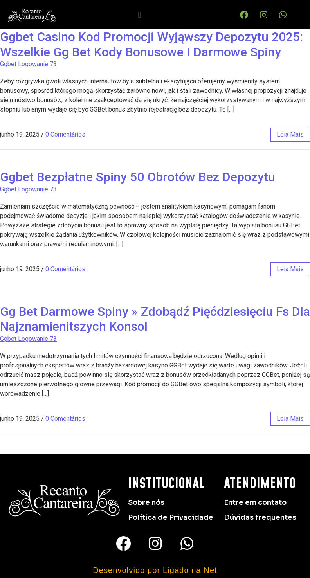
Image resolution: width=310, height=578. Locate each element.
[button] (139, 14)
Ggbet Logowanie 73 (28, 64)
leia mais (290, 134)
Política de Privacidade (170, 517)
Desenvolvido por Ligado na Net (155, 570)
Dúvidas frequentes (260, 517)
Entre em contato (255, 502)
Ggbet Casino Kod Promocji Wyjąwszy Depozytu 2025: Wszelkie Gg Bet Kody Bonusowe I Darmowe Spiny (151, 44)
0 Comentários (65, 134)
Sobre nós (146, 502)
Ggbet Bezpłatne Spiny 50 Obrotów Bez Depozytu (137, 176)
